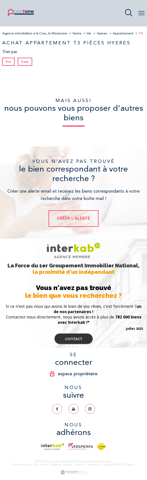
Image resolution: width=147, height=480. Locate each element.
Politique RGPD (112, 464)
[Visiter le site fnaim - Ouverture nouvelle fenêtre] (101, 446)
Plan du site (41, 464)
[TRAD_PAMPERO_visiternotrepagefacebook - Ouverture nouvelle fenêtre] (57, 409)
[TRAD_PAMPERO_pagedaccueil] (21, 15)
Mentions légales (61, 464)
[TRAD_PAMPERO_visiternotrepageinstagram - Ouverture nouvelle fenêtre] (90, 409)
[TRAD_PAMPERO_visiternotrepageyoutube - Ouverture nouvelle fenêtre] (73, 409)
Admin (79, 464)
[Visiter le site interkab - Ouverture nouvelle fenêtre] (52, 446)
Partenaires (93, 464)
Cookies (130, 464)
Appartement (123, 33)
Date (25, 61)
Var (89, 33)
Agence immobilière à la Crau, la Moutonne (34, 33)
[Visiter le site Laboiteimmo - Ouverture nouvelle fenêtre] (73, 473)
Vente (77, 33)
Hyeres (102, 33)
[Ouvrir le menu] (141, 13)
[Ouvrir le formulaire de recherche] (129, 13)
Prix (8, 61)
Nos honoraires (21, 464)
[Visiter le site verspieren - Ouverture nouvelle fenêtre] (80, 446)
